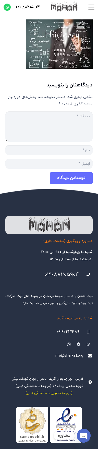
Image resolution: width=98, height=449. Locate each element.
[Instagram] (68, 344)
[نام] (49, 150)
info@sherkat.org (69, 355)
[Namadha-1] (49, 425)
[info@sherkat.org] (88, 356)
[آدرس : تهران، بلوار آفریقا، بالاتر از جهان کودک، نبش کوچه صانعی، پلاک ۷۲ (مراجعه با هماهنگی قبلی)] (88, 382)
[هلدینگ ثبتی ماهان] (64, 7)
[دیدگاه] (49, 126)
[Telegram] (78, 344)
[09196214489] (86, 331)
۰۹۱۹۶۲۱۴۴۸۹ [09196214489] (68, 332)
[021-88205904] (86, 274)
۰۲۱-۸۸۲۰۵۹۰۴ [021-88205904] (61, 275)
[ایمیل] (49, 164)
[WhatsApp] (7, 7)
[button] (91, 7)
